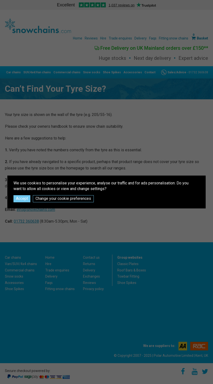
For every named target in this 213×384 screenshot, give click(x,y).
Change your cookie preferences (63, 198)
